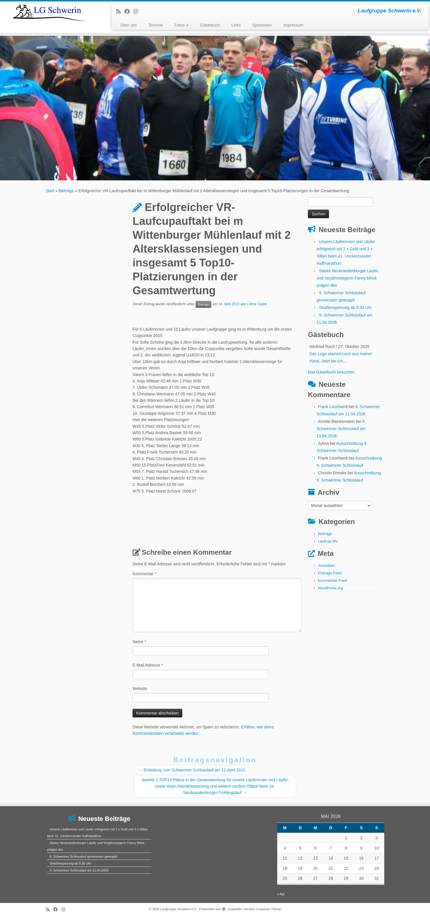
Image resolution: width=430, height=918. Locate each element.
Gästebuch (210, 25)
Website (140, 688)
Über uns (128, 25)
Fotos (181, 25)
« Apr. (281, 894)
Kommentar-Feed (332, 580)
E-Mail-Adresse (148, 665)
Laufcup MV (328, 541)
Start (50, 190)
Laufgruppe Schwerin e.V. (178, 909)
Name (139, 641)
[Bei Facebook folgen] (128, 11)
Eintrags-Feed (330, 573)
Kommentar (144, 573)
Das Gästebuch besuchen (331, 372)
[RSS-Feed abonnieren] (120, 11)
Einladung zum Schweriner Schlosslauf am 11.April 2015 (191, 770)
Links (236, 25)
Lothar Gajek (257, 304)
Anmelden (326, 565)
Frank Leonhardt (333, 406)
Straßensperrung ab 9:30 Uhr (345, 307)
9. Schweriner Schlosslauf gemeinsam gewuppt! (83, 856)
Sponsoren (262, 25)
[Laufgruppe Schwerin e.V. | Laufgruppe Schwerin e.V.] (49, 12)
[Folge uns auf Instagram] (137, 11)
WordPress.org (330, 588)
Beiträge (66, 190)
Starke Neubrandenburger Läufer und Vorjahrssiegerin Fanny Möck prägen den (347, 278)
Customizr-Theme (268, 909)
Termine (155, 25)
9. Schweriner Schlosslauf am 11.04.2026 (341, 428)
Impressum (294, 25)
